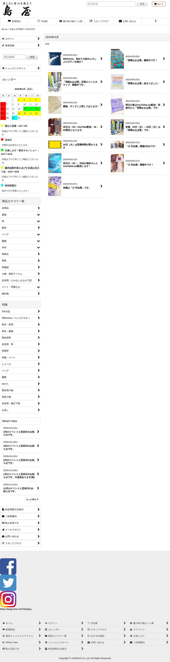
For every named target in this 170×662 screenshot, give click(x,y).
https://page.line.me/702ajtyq (15, 609)
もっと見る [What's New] (32, 499)
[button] (156, 21)
